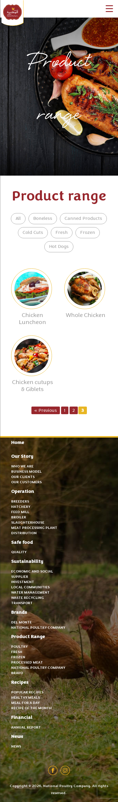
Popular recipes (27, 692)
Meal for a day (25, 703)
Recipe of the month (31, 708)
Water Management (30, 592)
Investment (22, 582)
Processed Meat (27, 662)
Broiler (18, 517)
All (18, 218)
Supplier (19, 577)
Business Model (26, 472)
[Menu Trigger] (109, 9)
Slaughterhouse (27, 523)
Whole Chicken (85, 315)
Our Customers (26, 482)
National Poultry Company (12, 13)
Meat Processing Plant (34, 528)
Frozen (87, 232)
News (16, 746)
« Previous (45, 410)
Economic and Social (32, 571)
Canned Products (83, 218)
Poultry (19, 647)
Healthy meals (25, 698)
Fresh (61, 232)
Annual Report (26, 727)
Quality (18, 552)
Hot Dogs (59, 246)
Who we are (22, 466)
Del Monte (21, 622)
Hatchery (20, 507)
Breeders (20, 501)
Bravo (17, 673)
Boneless (42, 218)
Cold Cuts (33, 232)
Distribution (24, 533)
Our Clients (23, 477)
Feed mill (20, 512)
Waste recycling (27, 598)
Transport (22, 603)
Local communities (30, 587)
